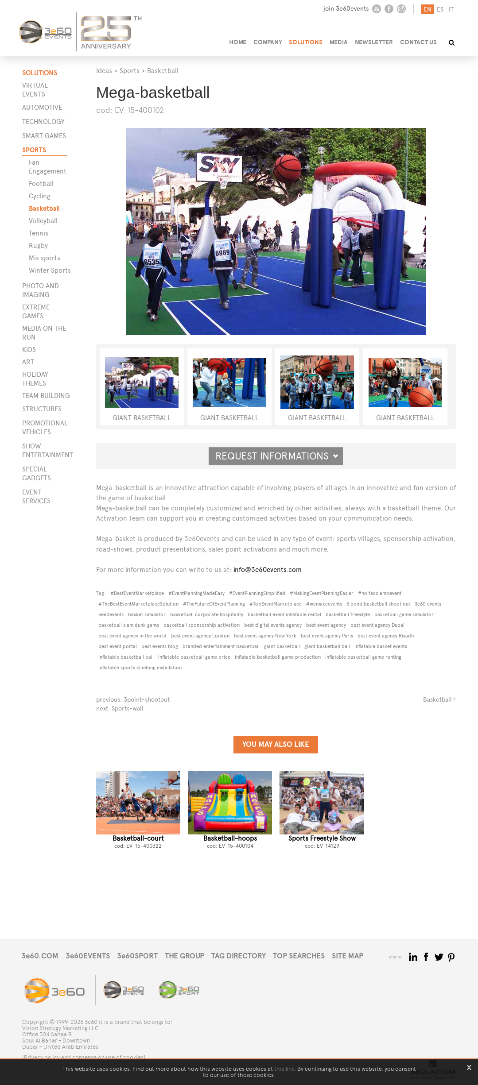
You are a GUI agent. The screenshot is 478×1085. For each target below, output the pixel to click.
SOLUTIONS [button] (306, 42)
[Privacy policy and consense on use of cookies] (83, 1057)
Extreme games (36, 311)
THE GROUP (184, 956)
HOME (237, 42)
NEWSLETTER (374, 42)
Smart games (44, 135)
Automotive (42, 107)
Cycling (40, 196)
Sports (34, 150)
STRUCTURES (42, 409)
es (440, 9)
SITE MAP (347, 956)
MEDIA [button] (339, 42)
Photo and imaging (40, 290)
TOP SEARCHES (299, 956)
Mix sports (44, 258)
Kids (29, 349)
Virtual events (35, 89)
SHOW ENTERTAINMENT (44, 450)
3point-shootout (147, 699)
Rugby (38, 245)
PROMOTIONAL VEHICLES (44, 427)
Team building (46, 395)
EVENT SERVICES (36, 496)
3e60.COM (39, 956)
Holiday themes (35, 378)
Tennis (38, 233)
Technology (43, 121)
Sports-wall (128, 708)
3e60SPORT (137, 956)
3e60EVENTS (88, 956)
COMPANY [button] (267, 42)
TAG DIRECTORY (238, 956)
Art (28, 362)
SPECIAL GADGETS (36, 473)
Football (41, 183)
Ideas (104, 70)
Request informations (276, 456)
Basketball (44, 208)
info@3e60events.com (267, 569)
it (451, 9)
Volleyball (43, 220)
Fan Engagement (47, 166)
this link (284, 1069)
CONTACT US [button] (418, 42)
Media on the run (44, 332)
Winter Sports (50, 270)
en (427, 9)
